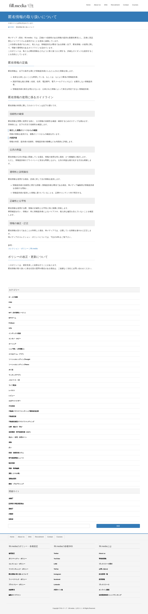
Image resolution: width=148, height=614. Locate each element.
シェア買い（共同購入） (17, 349)
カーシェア (12, 344)
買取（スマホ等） (15, 473)
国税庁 (11, 509)
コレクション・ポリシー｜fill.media (23, 249)
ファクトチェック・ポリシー (18, 569)
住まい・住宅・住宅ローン (18, 437)
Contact (50, 537)
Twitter (56, 553)
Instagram (57, 574)
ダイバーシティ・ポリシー (18, 558)
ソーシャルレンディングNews (19, 364)
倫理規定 (12, 553)
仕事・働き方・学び (15, 427)
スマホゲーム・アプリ (16, 354)
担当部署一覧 (103, 574)
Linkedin (57, 584)
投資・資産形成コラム (16, 453)
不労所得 (12, 406)
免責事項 (12, 590)
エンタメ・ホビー (15, 338)
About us (102, 553)
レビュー (12, 396)
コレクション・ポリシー (17, 564)
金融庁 (11, 498)
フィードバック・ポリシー (18, 579)
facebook (57, 579)
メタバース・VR (14, 380)
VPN (10, 328)
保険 (10, 442)
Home (12, 537)
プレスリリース (104, 584)
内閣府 (11, 514)
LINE (55, 564)
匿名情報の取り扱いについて (18, 574)
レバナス (12, 390)
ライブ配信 (12, 385)
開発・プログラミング (16, 484)
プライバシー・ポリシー (17, 584)
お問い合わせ (103, 569)
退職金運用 (12, 479)
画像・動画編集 (14, 468)
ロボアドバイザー (15, 401)
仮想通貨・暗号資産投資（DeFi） (20, 432)
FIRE (10, 302)
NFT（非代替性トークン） (18, 313)
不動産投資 (12, 416)
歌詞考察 (12, 463)
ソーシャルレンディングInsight (19, 359)
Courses (59, 537)
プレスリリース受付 (105, 564)
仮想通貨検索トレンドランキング (110, 595)
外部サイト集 (58, 590)
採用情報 (102, 579)
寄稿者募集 (102, 558)
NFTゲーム (12, 318)
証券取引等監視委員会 (16, 504)
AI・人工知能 (13, 297)
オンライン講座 (104, 590)
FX (10, 307)
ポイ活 (11, 370)
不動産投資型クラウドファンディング (21, 421)
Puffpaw (12, 323)
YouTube (57, 558)
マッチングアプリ (15, 375)
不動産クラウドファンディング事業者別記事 (24, 411)
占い (10, 447)
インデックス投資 (15, 333)
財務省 (11, 519)
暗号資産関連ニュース (16, 458)
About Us (21, 537)
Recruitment (39, 537)
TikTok (56, 569)
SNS (29, 537)
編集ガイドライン (15, 595)
